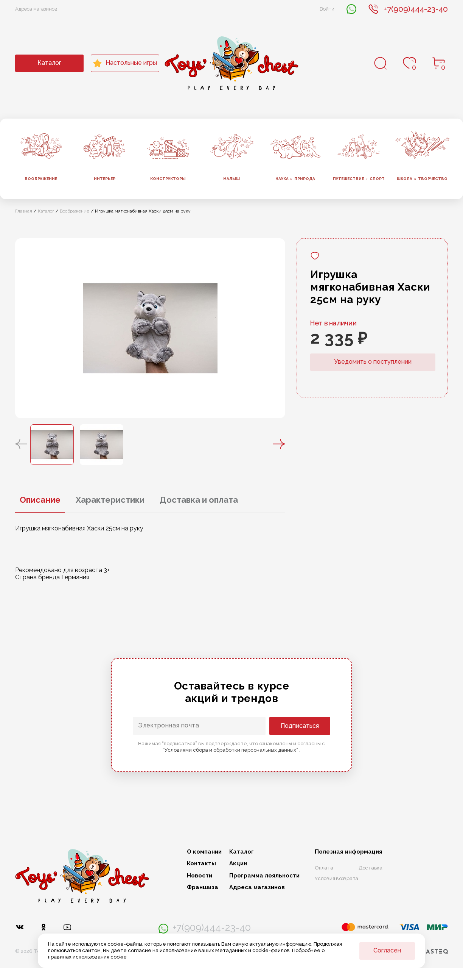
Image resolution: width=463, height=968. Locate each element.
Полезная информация (348, 852)
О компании (204, 852)
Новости (199, 876)
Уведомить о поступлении (373, 361)
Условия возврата (336, 878)
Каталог (49, 62)
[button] (21, 444)
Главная (23, 211)
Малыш (231, 179)
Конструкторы (168, 179)
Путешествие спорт (359, 179)
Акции (238, 863)
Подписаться (300, 725)
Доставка (370, 868)
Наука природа (295, 179)
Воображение (41, 179)
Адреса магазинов (36, 9)
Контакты (201, 863)
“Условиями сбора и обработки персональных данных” (231, 750)
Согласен (387, 950)
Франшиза (202, 887)
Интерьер (104, 179)
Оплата (324, 868)
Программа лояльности (264, 876)
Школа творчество (422, 179)
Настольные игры (125, 63)
